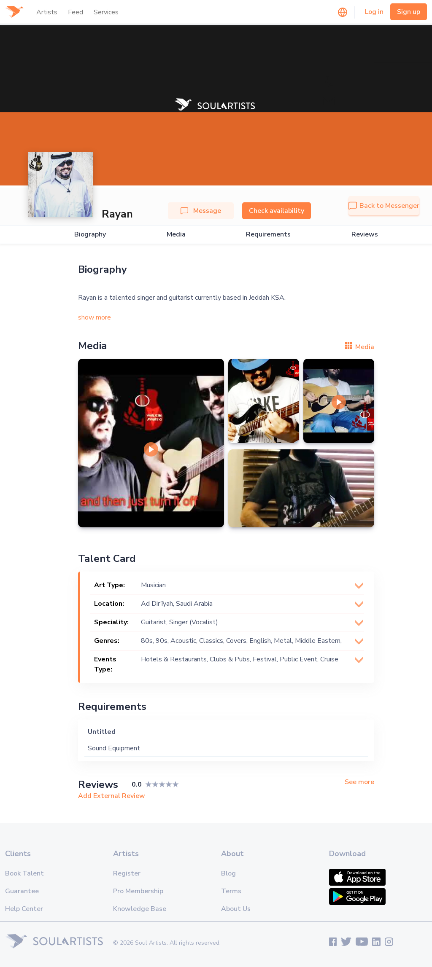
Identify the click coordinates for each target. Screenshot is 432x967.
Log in (374, 11)
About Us (236, 909)
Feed (75, 12)
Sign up (408, 11)
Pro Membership (138, 891)
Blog (228, 873)
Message (201, 210)
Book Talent (24, 873)
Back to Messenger (383, 205)
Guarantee (22, 891)
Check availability (276, 210)
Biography (90, 234)
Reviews (364, 234)
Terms (231, 891)
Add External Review (111, 796)
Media (176, 234)
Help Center (24, 909)
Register (126, 873)
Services (106, 12)
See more (359, 782)
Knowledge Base (139, 909)
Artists (46, 12)
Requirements (268, 234)
